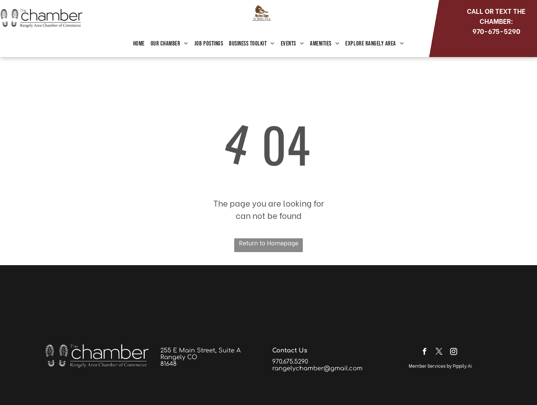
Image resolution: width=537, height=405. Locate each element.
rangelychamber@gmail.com (317, 368)
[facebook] (424, 352)
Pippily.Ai (462, 365)
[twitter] (439, 352)
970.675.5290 (290, 361)
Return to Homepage (268, 242)
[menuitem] (139, 44)
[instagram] (453, 352)
